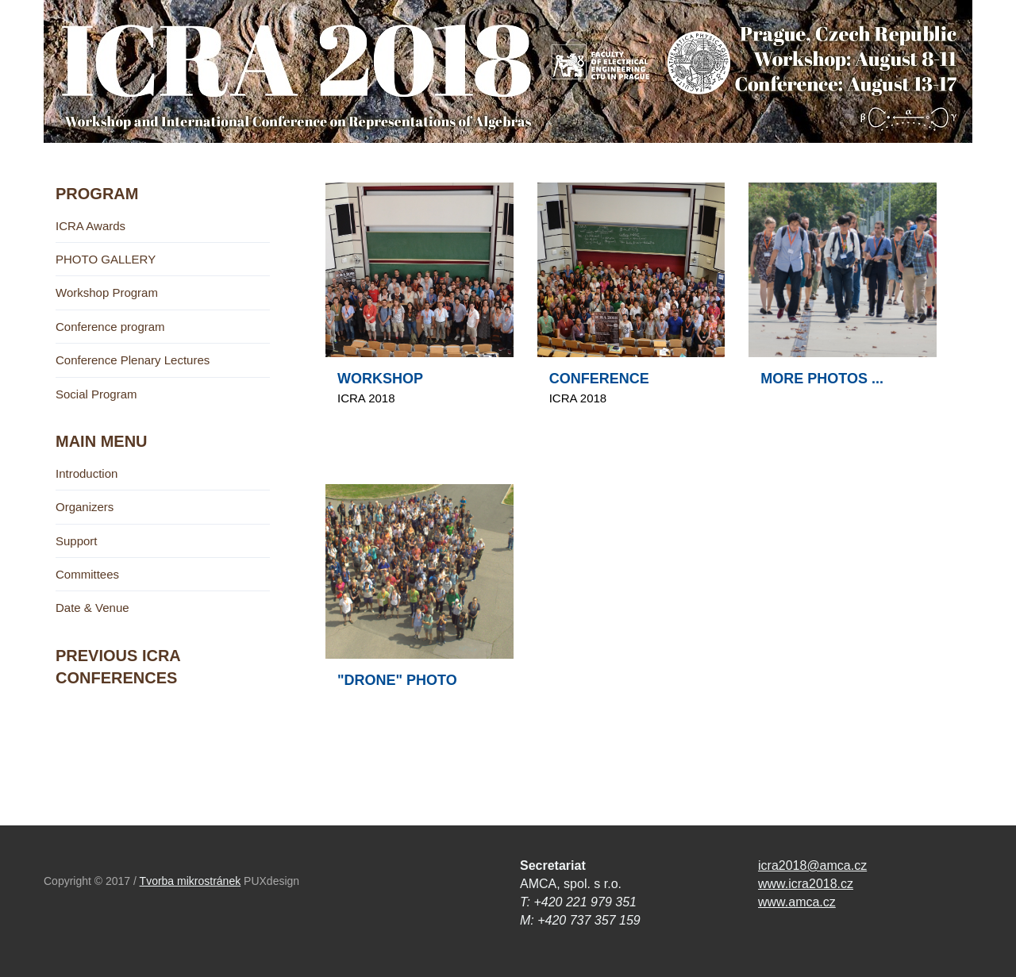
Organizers (85, 507)
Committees (87, 574)
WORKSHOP (380, 379)
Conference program (110, 326)
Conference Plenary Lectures (133, 360)
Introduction (86, 473)
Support (77, 541)
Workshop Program (107, 292)
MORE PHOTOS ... (821, 379)
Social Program (96, 394)
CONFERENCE (599, 379)
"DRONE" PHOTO (397, 680)
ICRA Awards (90, 226)
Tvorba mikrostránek (190, 881)
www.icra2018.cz (805, 883)
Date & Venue (92, 607)
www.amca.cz (797, 902)
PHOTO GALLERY (106, 259)
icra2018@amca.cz (812, 865)
